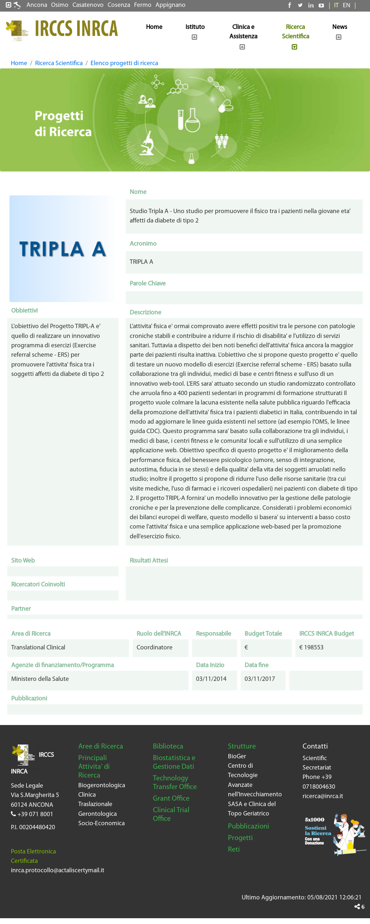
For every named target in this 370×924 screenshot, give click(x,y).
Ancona (36, 5)
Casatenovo (88, 5)
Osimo (59, 5)
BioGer (237, 757)
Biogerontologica (101, 786)
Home (19, 63)
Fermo (142, 5)
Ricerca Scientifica (59, 63)
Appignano (170, 5)
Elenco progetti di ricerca (124, 63)
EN (346, 6)
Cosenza (119, 5)
